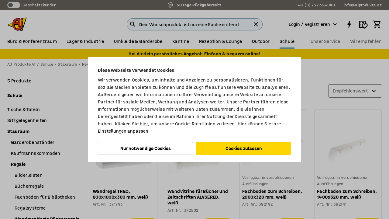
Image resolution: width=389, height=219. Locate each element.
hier (144, 124)
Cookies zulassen (243, 148)
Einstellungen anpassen (123, 131)
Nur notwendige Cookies (145, 148)
